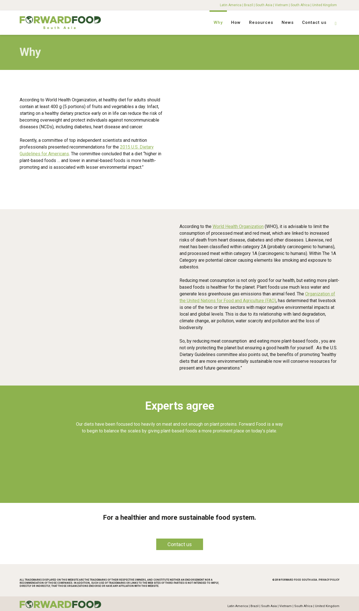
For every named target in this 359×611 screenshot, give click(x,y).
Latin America (230, 5)
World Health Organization (238, 225)
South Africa (300, 5)
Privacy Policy (329, 578)
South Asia (264, 5)
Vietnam (281, 5)
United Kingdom (324, 5)
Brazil (248, 5)
